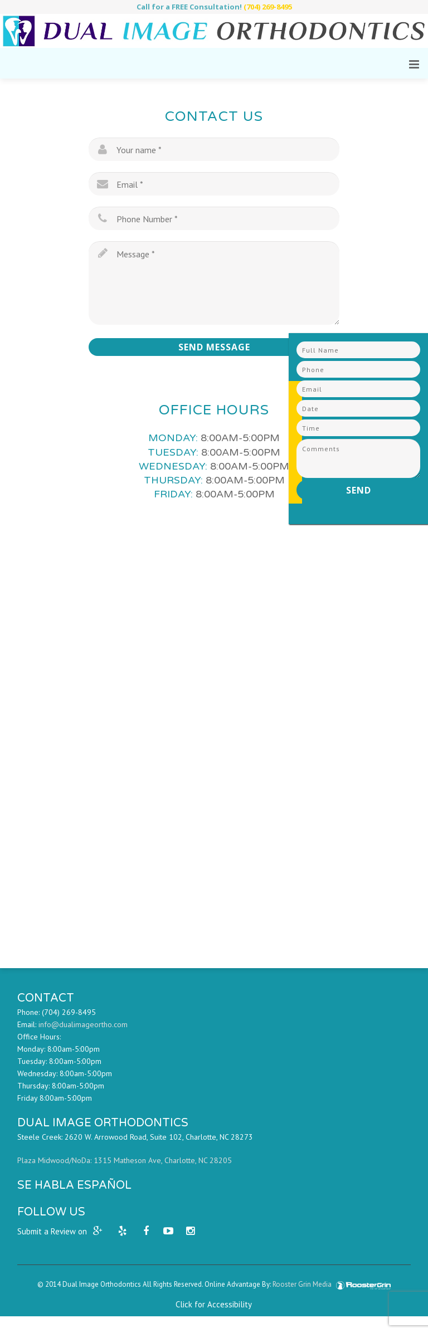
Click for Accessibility (214, 1304)
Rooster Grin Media (332, 1284)
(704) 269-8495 (268, 7)
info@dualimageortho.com (83, 1024)
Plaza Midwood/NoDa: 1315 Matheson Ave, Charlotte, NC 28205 (124, 1160)
